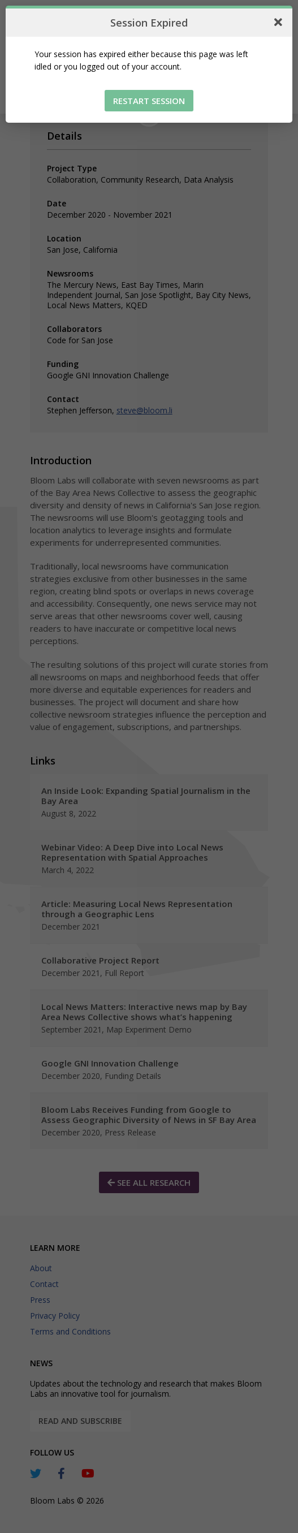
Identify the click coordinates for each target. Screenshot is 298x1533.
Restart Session (149, 100)
